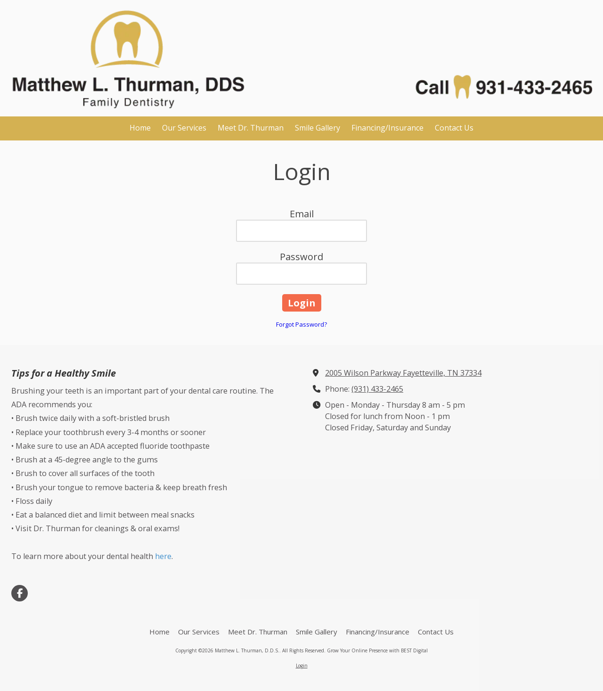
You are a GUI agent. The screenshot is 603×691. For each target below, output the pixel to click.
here (162, 556)
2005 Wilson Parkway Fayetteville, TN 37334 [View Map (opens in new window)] (403, 373)
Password (301, 256)
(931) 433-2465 (377, 389)
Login (302, 665)
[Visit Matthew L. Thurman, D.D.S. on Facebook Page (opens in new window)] (19, 593)
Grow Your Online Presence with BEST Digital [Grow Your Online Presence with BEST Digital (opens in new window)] (377, 650)
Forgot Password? (301, 324)
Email (302, 213)
